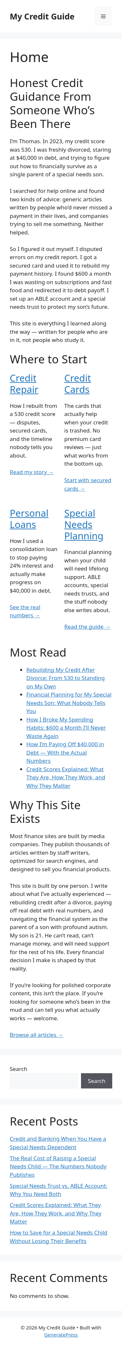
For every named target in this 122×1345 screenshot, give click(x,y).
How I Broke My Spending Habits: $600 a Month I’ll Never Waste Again (66, 728)
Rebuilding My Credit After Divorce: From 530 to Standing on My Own (65, 678)
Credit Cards (77, 383)
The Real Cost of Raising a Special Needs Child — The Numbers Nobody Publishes (58, 1166)
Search (18, 1069)
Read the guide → (87, 626)
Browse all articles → (36, 1034)
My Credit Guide (42, 16)
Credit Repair (24, 383)
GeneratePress (61, 1334)
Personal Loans (29, 519)
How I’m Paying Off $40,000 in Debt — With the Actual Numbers (65, 752)
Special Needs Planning (83, 524)
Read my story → (32, 472)
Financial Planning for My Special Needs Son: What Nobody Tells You (69, 703)
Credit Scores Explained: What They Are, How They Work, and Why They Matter (65, 777)
